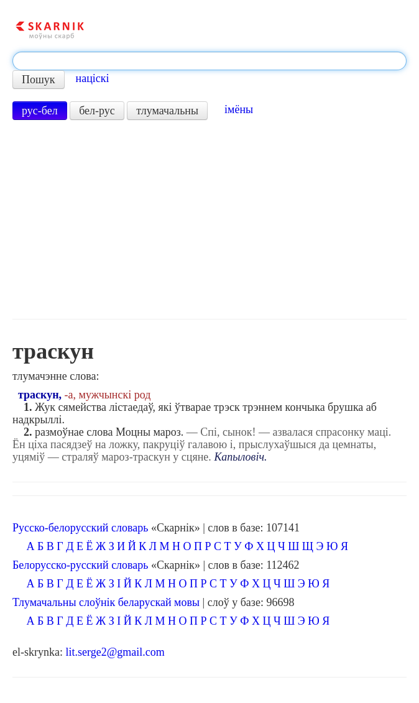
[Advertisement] (209, 219)
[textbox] (209, 61)
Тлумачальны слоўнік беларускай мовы (106, 602)
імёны (238, 109)
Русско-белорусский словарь (80, 528)
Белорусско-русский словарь (80, 565)
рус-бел (40, 110)
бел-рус (97, 110)
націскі (92, 78)
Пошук (38, 79)
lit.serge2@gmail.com (114, 652)
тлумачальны (167, 110)
